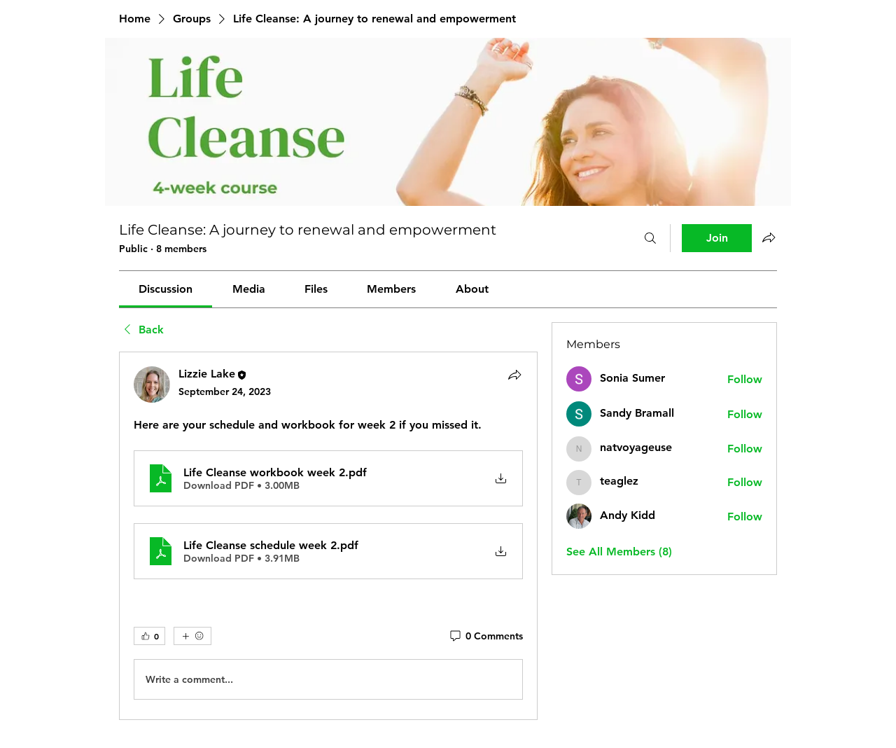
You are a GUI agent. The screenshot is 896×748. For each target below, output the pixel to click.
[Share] (514, 374)
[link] (165, 289)
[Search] (650, 238)
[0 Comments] (485, 637)
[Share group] (768, 237)
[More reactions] (192, 636)
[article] (328, 536)
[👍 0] (149, 636)
